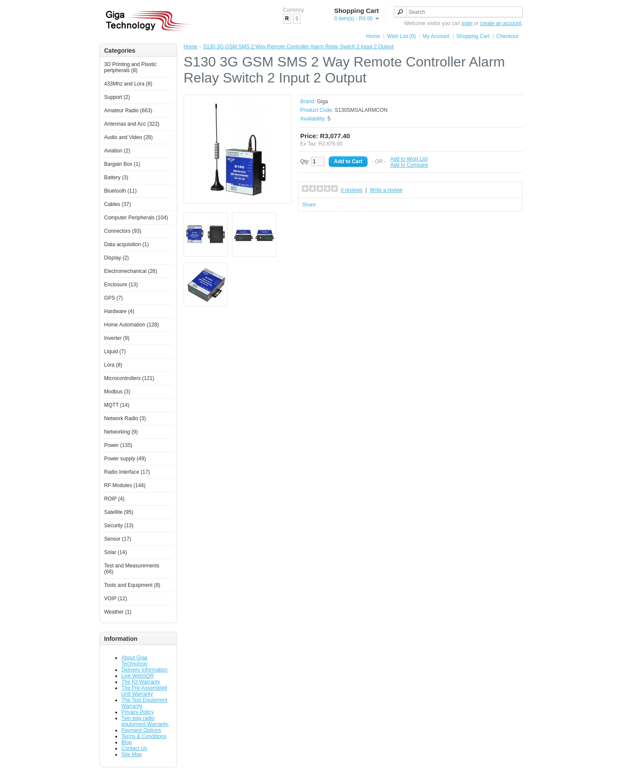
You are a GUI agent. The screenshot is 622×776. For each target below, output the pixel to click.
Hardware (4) (119, 311)
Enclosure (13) (121, 285)
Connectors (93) (122, 231)
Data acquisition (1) (126, 244)
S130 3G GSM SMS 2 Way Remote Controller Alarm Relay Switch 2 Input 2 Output (298, 47)
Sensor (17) (117, 539)
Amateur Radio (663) (128, 111)
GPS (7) (113, 298)
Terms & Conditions (143, 736)
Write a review (386, 190)
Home (373, 36)
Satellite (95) (118, 512)
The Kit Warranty (140, 682)
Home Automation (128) (131, 325)
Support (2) (117, 97)
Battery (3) (116, 177)
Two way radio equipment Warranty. (145, 721)
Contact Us (134, 748)
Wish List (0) (401, 36)
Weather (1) (117, 612)
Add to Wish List (409, 159)
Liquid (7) (115, 351)
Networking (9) (121, 432)
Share (309, 205)
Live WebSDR (137, 676)
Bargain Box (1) (122, 164)
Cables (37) (117, 204)
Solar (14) (115, 552)
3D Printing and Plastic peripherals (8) (130, 67)
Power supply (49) (125, 459)
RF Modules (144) (125, 485)
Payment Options (141, 730)
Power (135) (118, 445)
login (467, 23)
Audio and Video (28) (128, 137)
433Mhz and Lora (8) (128, 84)
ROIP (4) (114, 499)
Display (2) (116, 258)
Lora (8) (113, 365)
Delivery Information (144, 670)
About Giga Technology (134, 661)
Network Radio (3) (125, 418)
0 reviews (352, 190)
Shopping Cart (473, 36)
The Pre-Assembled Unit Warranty (144, 691)
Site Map (131, 754)
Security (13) (118, 526)
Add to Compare (409, 165)
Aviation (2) (117, 151)
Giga (322, 101)
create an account (500, 23)
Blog (126, 742)
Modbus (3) (117, 392)
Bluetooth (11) (120, 191)
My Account (436, 36)
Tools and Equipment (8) (132, 585)
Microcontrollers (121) (129, 378)
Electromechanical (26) (130, 271)
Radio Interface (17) (127, 472)
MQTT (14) (116, 405)
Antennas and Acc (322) (131, 124)
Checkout (507, 36)
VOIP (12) (115, 598)
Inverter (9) (117, 338)
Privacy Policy (137, 712)
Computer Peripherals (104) (136, 218)
